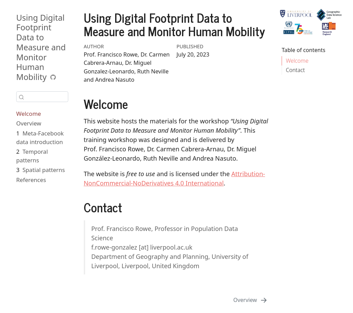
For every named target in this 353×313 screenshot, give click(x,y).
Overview (28, 123)
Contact (295, 70)
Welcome (28, 114)
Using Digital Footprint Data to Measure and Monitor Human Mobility (41, 47)
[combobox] (42, 96)
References (31, 180)
